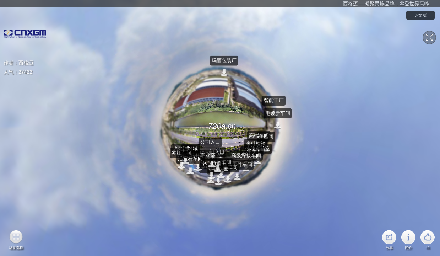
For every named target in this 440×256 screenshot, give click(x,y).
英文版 (420, 15)
